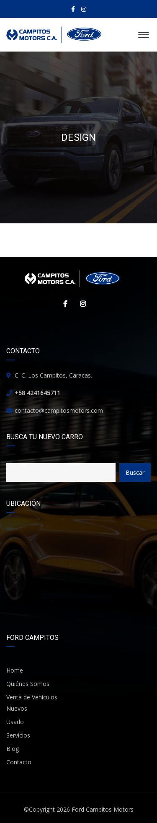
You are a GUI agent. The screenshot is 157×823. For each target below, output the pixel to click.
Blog (12, 749)
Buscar (135, 472)
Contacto (18, 762)
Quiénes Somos (27, 684)
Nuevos (16, 708)
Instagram (81, 303)
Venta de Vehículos (31, 697)
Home (14, 670)
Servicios (18, 735)
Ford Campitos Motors (103, 809)
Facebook (63, 303)
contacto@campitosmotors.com (59, 410)
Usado (15, 722)
